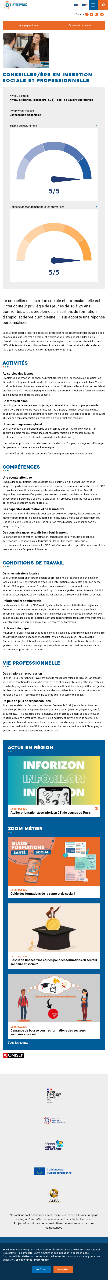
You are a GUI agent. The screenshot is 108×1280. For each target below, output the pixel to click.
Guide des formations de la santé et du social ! (42, 893)
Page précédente (30, 25)
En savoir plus (24, 1259)
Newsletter (76, 4)
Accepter (63, 1269)
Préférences (41, 1259)
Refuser (41, 1269)
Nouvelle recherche (81, 25)
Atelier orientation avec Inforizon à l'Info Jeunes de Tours (50, 812)
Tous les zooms (18, 1042)
